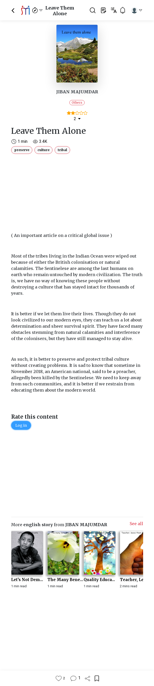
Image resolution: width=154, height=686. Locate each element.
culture (43, 150)
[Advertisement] (77, 192)
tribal (62, 150)
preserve (21, 150)
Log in (21, 425)
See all (136, 523)
